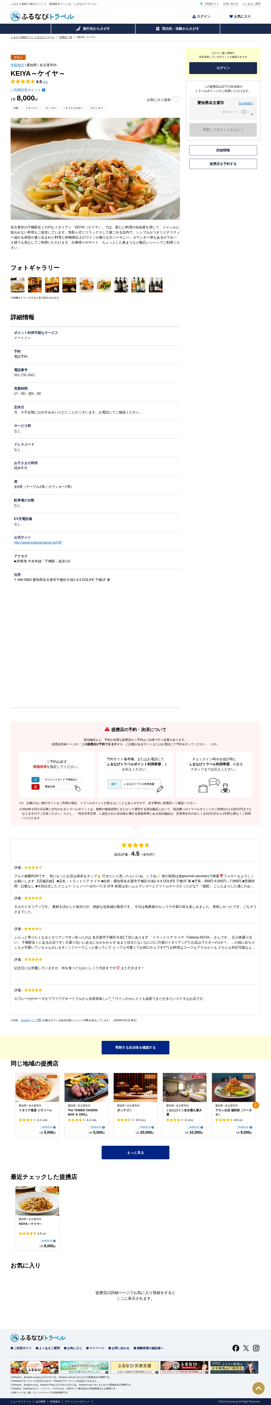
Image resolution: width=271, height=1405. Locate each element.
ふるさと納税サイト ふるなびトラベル (32, 37)
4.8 (238, 1120)
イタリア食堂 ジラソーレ (35, 1110)
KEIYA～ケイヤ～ (31, 1223)
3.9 (141, 1120)
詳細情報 (223, 150)
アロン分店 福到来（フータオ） (233, 1112)
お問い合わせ (230, 4)
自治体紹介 (246, 103)
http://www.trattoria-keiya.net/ (36, 542)
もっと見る (135, 1152)
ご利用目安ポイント (26, 90)
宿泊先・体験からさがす (180, 28)
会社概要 (40, 1401)
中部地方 (17, 65)
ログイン (203, 16)
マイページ (96, 1348)
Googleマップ (29, 1020)
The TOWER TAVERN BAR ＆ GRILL (83, 1112)
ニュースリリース (21, 1401)
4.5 (41, 1233)
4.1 (42, 1120)
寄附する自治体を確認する (135, 1047)
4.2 (92, 1120)
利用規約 (55, 1401)
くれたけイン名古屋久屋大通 (184, 1112)
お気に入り (242, 16)
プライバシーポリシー (77, 1401)
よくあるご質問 (251, 4)
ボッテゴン (124, 1110)
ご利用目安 (46, 1127)
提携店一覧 (65, 37)
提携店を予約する (223, 164)
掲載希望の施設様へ (150, 1348)
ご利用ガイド (211, 4)
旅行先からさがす (96, 28)
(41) (45, 82)
